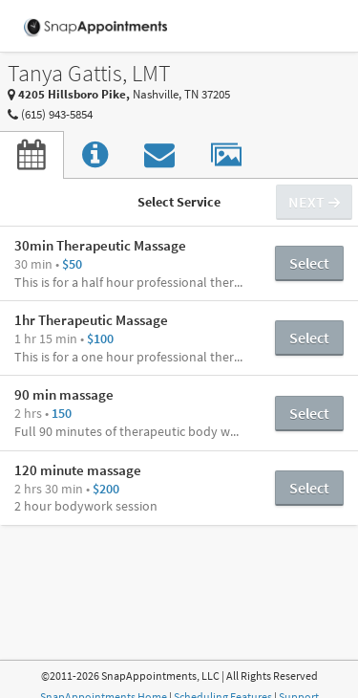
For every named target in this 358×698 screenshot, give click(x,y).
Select (309, 263)
